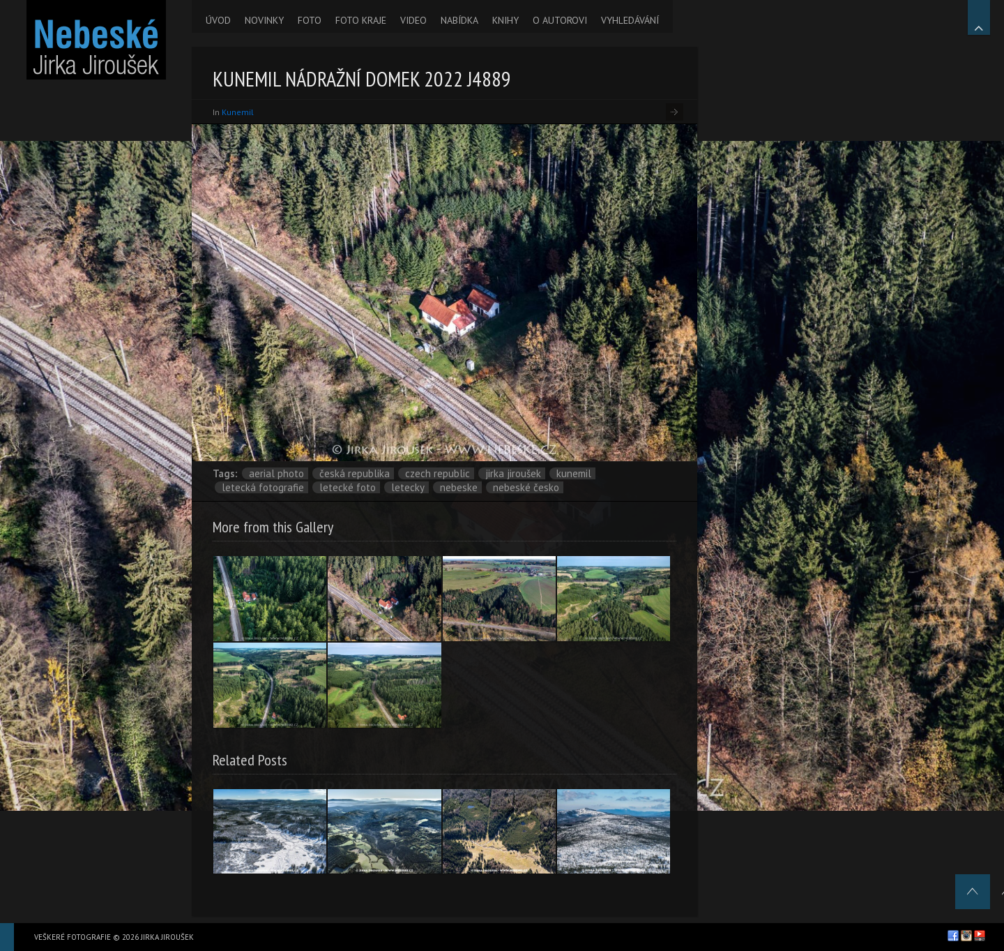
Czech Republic (437, 473)
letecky (408, 487)
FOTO (309, 20)
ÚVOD (218, 20)
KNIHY (505, 20)
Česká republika (354, 473)
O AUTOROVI (560, 20)
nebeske (459, 487)
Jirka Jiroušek (513, 473)
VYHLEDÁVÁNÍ (630, 20)
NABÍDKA (459, 20)
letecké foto (347, 487)
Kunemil (238, 112)
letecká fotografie (263, 487)
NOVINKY (264, 20)
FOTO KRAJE (360, 20)
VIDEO (413, 20)
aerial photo (276, 473)
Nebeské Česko (526, 487)
